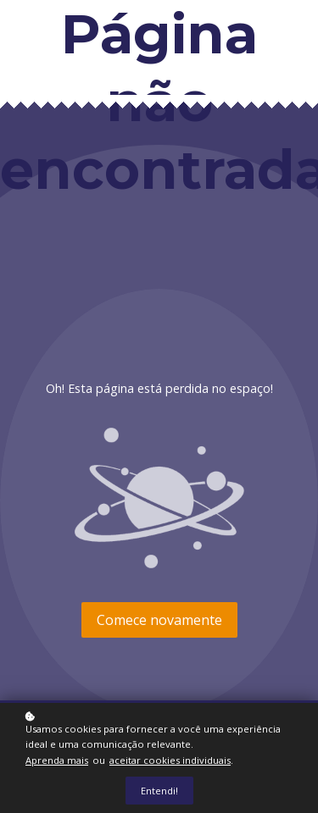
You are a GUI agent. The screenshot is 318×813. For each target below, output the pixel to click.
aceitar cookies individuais (170, 760)
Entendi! (159, 790)
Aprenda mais (56, 760)
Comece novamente (159, 620)
